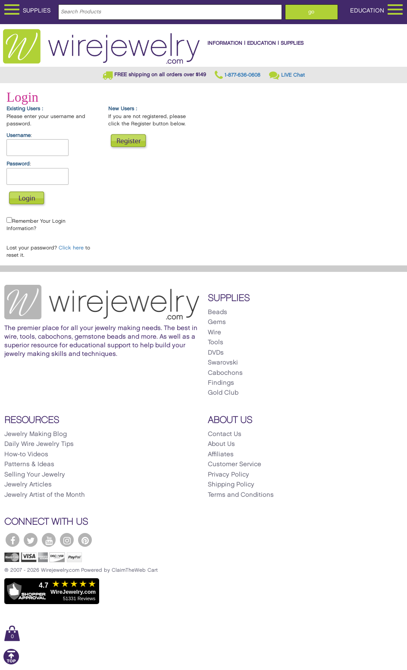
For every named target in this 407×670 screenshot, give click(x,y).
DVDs (216, 353)
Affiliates (221, 455)
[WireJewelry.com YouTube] (49, 540)
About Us (221, 444)
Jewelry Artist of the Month (44, 495)
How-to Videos (26, 455)
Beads (217, 312)
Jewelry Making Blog (35, 434)
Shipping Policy (231, 485)
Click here (71, 248)
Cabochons (225, 373)
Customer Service (234, 464)
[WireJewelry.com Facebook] (12, 540)
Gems (217, 322)
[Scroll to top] (11, 663)
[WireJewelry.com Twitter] (31, 540)
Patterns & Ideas (29, 464)
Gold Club (223, 393)
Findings (221, 383)
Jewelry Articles (28, 485)
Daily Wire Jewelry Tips (39, 444)
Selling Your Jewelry (34, 475)
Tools (215, 343)
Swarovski (223, 363)
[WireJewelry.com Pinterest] (85, 540)
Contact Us (224, 434)
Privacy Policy (228, 475)
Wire (214, 333)
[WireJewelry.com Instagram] (67, 540)
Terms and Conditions (241, 495)
